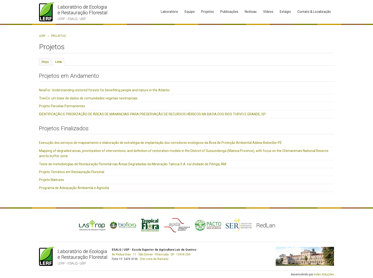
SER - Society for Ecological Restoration (239, 225)
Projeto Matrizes (51, 180)
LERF (42, 36)
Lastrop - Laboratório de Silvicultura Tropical (92, 225)
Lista (58, 61)
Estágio (285, 12)
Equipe (190, 12)
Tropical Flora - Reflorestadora (150, 225)
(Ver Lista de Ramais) (154, 259)
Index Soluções (324, 274)
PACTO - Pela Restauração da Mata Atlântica (208, 225)
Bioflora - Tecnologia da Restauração (123, 225)
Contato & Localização (314, 12)
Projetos (207, 12)
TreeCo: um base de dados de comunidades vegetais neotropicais (88, 98)
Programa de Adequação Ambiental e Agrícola (74, 188)
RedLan (266, 225)
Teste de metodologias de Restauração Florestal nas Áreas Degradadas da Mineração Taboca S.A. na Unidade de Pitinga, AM (132, 164)
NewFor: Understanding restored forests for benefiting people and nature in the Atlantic (104, 90)
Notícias (251, 12)
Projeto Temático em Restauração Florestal (71, 172)
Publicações (229, 12)
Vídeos (268, 12)
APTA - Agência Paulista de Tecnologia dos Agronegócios (177, 225)
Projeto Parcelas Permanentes (62, 106)
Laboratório (169, 12)
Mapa (45, 61)
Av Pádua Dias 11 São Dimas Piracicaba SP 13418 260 (151, 254)
